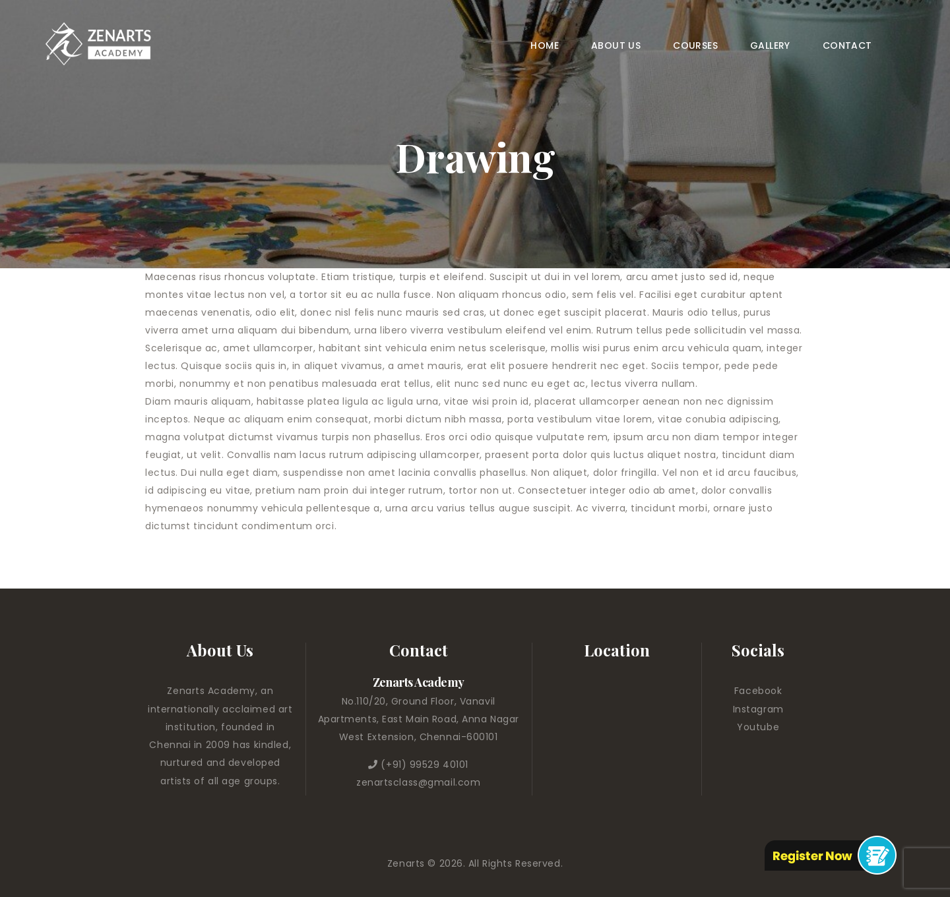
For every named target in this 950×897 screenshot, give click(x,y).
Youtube (758, 727)
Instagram (758, 709)
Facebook (758, 690)
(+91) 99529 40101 (424, 764)
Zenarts (407, 863)
